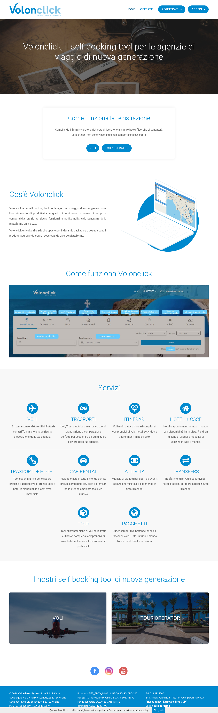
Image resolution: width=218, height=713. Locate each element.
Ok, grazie (159, 710)
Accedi (198, 9)
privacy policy (141, 710)
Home (131, 9)
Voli (93, 148)
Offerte (146, 9)
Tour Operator (116, 148)
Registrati (172, 9)
